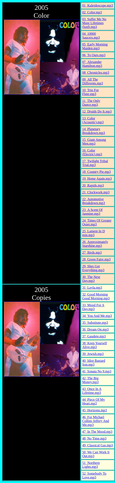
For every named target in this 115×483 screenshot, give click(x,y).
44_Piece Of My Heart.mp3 (93, 401)
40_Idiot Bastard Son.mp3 (93, 362)
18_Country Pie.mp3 (96, 172)
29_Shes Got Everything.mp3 (93, 268)
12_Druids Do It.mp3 (97, 111)
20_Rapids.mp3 (93, 185)
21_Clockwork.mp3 (96, 192)
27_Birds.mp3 (92, 252)
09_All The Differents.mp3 (92, 81)
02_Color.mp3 (92, 12)
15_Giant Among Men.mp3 (94, 141)
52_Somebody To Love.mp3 (94, 475)
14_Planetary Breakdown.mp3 (93, 131)
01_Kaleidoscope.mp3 (97, 5)
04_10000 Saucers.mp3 (91, 35)
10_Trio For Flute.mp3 (90, 92)
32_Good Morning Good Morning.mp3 (96, 296)
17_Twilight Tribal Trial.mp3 (95, 163)
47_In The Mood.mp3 (97, 431)
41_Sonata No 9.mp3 (96, 371)
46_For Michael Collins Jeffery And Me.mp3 (95, 421)
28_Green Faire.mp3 (96, 259)
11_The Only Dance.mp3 (91, 102)
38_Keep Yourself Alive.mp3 (94, 345)
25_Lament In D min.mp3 (93, 233)
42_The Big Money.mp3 (90, 380)
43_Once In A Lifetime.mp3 (91, 391)
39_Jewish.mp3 (93, 354)
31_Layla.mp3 (92, 287)
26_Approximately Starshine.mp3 (95, 243)
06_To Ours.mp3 (93, 55)
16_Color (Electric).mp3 (92, 152)
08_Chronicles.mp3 (95, 72)
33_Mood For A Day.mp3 (93, 307)
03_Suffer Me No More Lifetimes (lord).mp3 (94, 23)
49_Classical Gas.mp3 (97, 445)
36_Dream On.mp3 (95, 329)
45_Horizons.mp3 (94, 410)
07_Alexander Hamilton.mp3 (92, 64)
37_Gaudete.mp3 (94, 336)
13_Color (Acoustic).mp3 (93, 120)
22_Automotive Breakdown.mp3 (93, 201)
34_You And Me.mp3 (97, 316)
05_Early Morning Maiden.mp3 (95, 46)
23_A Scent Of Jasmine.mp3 (92, 211)
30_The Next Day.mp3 (91, 279)
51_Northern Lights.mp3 (91, 464)
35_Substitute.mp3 (95, 322)
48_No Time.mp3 (94, 438)
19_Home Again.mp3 (97, 178)
